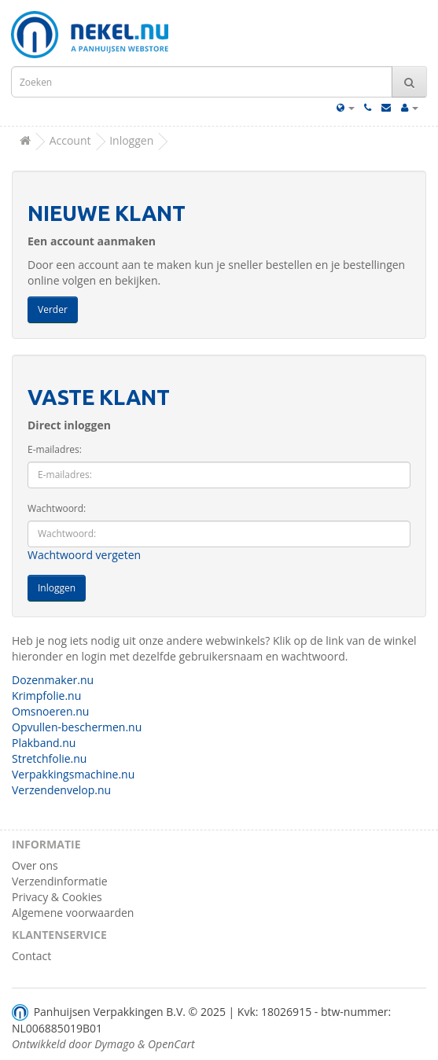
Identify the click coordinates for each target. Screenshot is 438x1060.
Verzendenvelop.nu (61, 789)
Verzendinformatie (60, 881)
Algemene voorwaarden (73, 912)
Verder (53, 309)
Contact (31, 955)
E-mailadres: (55, 449)
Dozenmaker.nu (53, 679)
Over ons (35, 865)
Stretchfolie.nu (49, 758)
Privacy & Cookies (57, 896)
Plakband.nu (43, 742)
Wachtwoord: (57, 508)
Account (70, 140)
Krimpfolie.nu (46, 695)
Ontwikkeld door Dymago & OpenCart (103, 1043)
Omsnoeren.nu (50, 711)
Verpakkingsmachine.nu (73, 774)
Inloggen (131, 140)
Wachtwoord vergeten (84, 554)
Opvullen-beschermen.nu (77, 727)
